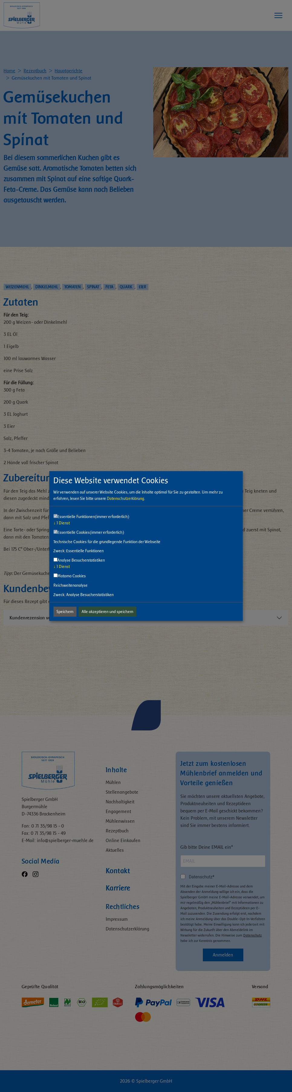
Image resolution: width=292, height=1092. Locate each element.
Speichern (65, 611)
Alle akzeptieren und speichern (107, 611)
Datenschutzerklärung (125, 498)
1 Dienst (62, 523)
